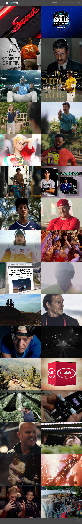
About (70, 2)
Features (59, 2)
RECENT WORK (54, 2)
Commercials (65, 2)
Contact (74, 2)
